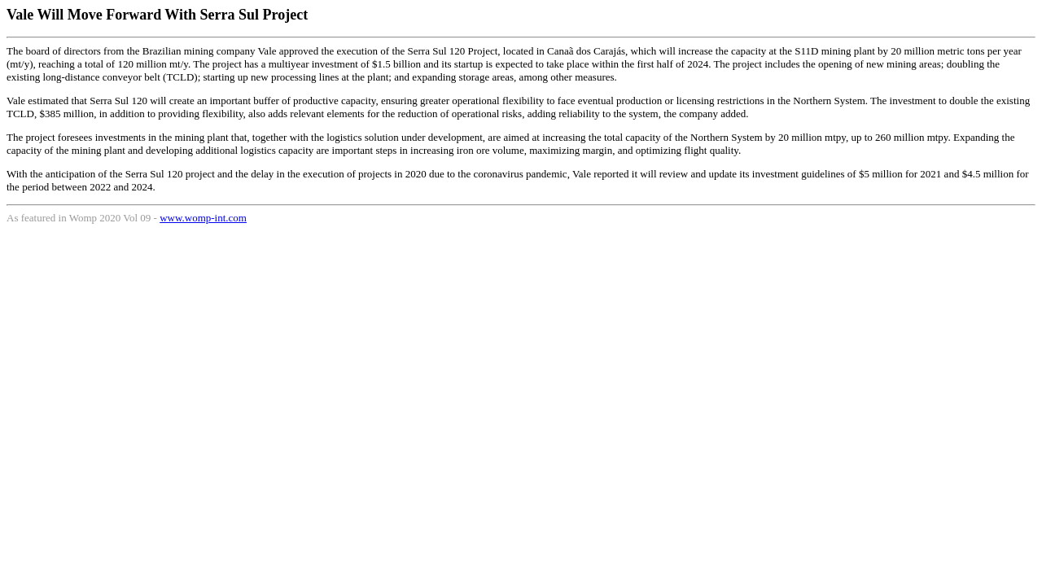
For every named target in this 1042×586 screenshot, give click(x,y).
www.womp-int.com (203, 218)
